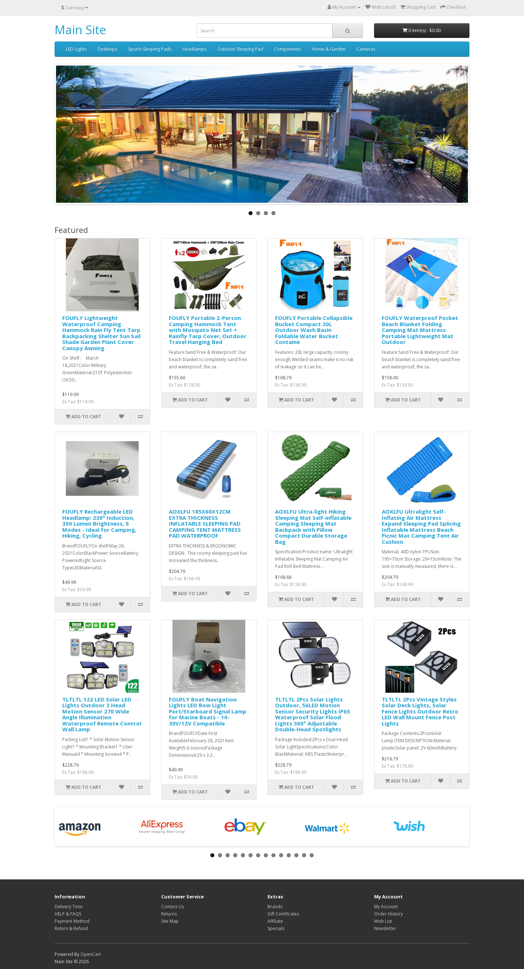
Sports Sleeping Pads (149, 49)
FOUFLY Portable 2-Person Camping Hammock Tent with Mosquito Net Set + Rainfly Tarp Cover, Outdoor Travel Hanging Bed (207, 329)
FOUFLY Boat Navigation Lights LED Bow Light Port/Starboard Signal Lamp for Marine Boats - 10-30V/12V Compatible (207, 711)
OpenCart (90, 954)
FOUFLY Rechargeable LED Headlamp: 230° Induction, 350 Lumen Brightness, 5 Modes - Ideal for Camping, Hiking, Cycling (99, 523)
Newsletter (385, 928)
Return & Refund (71, 928)
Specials (275, 928)
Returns (169, 914)
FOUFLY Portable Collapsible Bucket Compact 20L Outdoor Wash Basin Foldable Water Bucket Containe (314, 329)
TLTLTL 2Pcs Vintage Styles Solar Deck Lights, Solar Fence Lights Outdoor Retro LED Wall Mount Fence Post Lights (420, 711)
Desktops (107, 49)
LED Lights (76, 49)
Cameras (366, 49)
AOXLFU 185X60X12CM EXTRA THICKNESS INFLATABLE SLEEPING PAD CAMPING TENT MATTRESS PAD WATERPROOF (205, 523)
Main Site (80, 29)
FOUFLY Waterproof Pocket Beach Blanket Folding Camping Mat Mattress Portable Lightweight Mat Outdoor (420, 329)
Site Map (170, 921)
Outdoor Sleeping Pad (240, 49)
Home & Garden (329, 49)
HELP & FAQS (68, 914)
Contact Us (172, 906)
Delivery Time (69, 906)
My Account (386, 906)
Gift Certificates (283, 914)
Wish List (383, 921)
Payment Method (72, 921)
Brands (274, 906)
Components (287, 49)
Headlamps (194, 49)
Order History (388, 914)
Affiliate (275, 921)
